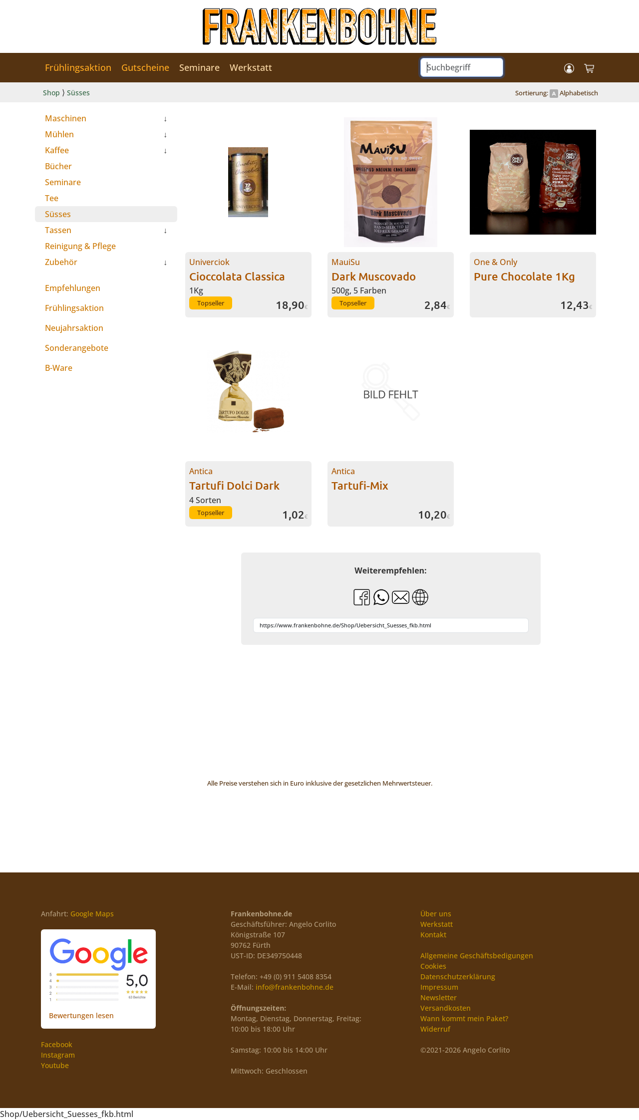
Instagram (58, 1055)
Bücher (58, 166)
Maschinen (65, 118)
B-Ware (58, 367)
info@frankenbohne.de (294, 987)
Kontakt (433, 934)
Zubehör (61, 262)
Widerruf (435, 1029)
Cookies (433, 966)
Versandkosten (445, 1008)
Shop (51, 92)
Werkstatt (251, 67)
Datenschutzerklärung (457, 976)
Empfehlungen (72, 287)
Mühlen (59, 134)
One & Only (524, 270)
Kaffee (57, 150)
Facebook (56, 1044)
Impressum (439, 987)
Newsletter (438, 997)
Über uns (435, 913)
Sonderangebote (76, 347)
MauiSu (373, 270)
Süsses (78, 92)
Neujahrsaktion (74, 327)
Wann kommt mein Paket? (464, 1018)
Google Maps (92, 913)
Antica (234, 479)
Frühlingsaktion (78, 67)
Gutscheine (145, 67)
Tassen (58, 230)
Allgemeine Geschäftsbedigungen (476, 955)
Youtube (55, 1065)
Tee (51, 198)
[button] (569, 67)
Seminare (199, 67)
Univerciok (237, 270)
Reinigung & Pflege (80, 246)
